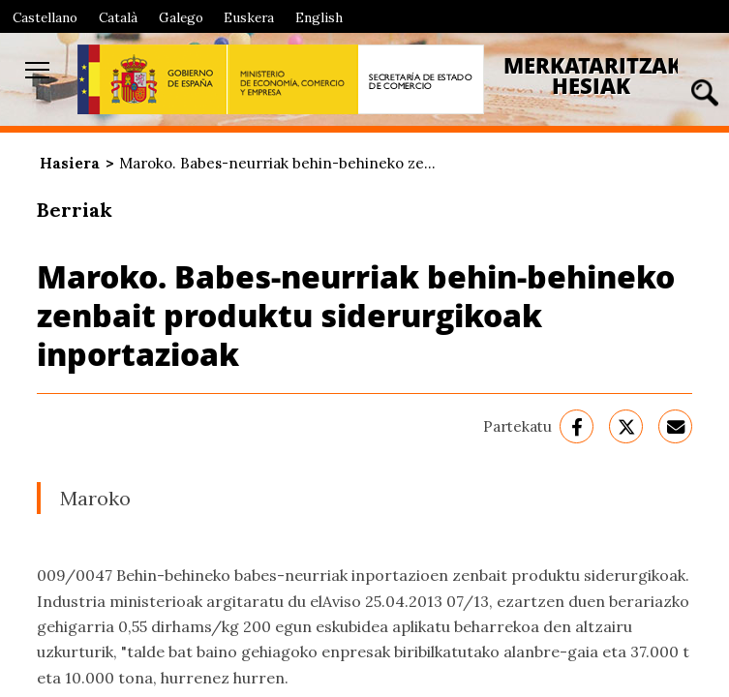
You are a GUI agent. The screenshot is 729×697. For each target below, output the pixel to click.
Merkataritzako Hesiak (601, 76)
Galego (181, 17)
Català (118, 17)
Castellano (45, 17)
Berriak (74, 209)
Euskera (249, 17)
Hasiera (70, 163)
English (319, 17)
